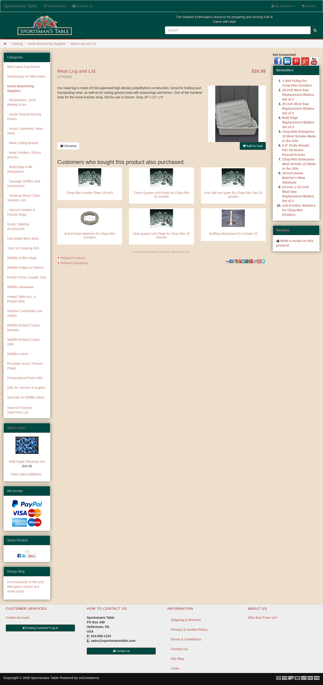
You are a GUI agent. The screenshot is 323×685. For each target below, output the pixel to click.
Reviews (68, 146)
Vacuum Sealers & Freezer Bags (21, 212)
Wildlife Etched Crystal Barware (23, 327)
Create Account (18, 617)
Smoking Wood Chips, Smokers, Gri (24, 198)
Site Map (177, 659)
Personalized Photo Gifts (25, 378)
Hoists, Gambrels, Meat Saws (25, 131)
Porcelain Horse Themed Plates (25, 366)
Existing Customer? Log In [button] (40, 628)
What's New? (16, 428)
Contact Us (179, 649)
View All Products (19, 408)
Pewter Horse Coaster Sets (26, 277)
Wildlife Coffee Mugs (22, 258)
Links (175, 668)
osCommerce (89, 678)
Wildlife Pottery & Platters (25, 267)
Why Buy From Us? (263, 617)
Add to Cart (253, 146)
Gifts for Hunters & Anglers (26, 387)
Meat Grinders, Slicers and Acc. (24, 155)
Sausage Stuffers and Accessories (23, 183)
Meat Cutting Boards (22, 143)
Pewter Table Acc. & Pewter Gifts (21, 299)
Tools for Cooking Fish (23, 248)
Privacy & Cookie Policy (189, 629)
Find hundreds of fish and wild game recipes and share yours (25, 586)
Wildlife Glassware (20, 287)
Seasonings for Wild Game (26, 76)
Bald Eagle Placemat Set (27, 461)
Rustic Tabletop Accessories (18, 226)
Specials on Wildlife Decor (26, 397)
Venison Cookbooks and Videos (24, 313)
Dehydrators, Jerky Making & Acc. (21, 102)
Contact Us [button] (121, 651)
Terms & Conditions (186, 639)
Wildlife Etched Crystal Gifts (23, 342)
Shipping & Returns (186, 620)
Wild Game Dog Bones (23, 67)
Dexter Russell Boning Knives (24, 116)
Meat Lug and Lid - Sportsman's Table (170, 252)
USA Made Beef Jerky (23, 238)
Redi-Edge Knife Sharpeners (20, 169)
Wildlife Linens (17, 354)
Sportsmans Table (20, 6)
